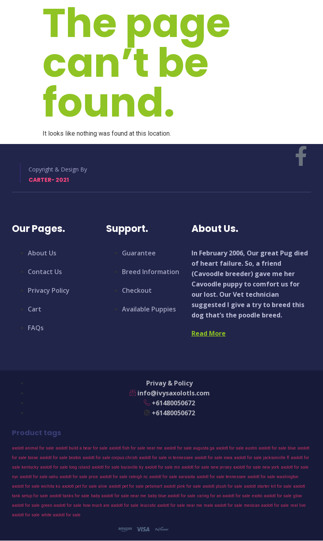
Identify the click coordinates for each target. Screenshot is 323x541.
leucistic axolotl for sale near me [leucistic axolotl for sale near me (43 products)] (171, 505)
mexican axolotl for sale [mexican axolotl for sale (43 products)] (266, 505)
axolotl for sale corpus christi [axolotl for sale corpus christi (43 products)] (110, 457)
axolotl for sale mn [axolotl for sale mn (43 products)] (162, 467)
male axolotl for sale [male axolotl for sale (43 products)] (223, 505)
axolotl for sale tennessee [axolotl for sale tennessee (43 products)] (221, 476)
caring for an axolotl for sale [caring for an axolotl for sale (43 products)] (223, 495)
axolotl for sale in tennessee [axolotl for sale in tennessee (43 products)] (166, 457)
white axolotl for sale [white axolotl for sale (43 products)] (61, 515)
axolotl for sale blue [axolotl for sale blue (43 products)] (277, 448)
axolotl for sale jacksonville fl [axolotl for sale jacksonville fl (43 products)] (261, 457)
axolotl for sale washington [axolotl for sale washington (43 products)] (273, 476)
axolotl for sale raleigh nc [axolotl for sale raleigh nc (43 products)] (124, 476)
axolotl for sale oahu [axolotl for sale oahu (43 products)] (39, 476)
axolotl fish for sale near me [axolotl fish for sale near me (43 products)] (135, 448)
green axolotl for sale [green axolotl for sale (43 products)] (61, 505)
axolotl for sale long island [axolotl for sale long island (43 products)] (65, 467)
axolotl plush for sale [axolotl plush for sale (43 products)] (222, 486)
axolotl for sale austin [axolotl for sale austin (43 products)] (236, 448)
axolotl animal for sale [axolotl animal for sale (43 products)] (33, 448)
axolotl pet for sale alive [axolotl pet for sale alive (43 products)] (84, 486)
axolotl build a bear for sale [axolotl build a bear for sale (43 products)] (82, 448)
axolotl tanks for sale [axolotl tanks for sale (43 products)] (69, 495)
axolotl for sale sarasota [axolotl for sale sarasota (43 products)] (172, 476)
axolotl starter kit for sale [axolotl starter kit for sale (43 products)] (268, 486)
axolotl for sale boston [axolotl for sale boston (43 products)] (60, 457)
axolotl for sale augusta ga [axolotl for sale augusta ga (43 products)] (189, 448)
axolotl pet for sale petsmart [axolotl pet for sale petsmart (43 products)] (135, 486)
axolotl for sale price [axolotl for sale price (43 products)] (79, 476)
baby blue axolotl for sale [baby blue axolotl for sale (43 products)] (171, 495)
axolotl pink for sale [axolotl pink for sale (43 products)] (182, 486)
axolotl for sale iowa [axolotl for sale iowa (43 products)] (213, 457)
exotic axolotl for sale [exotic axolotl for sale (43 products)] (272, 495)
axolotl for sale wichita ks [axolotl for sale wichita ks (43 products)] (36, 486)
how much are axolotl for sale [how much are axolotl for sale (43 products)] (111, 505)
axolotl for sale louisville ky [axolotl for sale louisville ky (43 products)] (117, 467)
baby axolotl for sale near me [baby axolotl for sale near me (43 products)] (118, 495)
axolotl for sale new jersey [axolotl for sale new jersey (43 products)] (207, 467)
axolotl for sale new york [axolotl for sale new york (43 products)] (256, 467)
